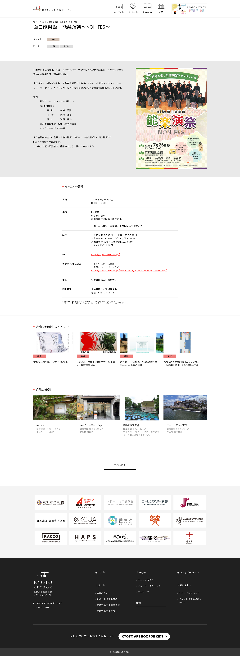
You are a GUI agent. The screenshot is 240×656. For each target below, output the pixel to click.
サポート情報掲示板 (107, 599)
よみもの (147, 12)
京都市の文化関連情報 (108, 605)
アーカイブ (143, 592)
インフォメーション (188, 572)
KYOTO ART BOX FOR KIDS (142, 636)
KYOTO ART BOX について (47, 603)
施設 (161, 12)
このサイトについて (189, 593)
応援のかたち (104, 593)
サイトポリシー (41, 607)
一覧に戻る (120, 464)
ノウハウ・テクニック (149, 586)
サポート (133, 12)
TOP (35, 22)
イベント (119, 12)
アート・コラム (146, 580)
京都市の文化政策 (106, 611)
